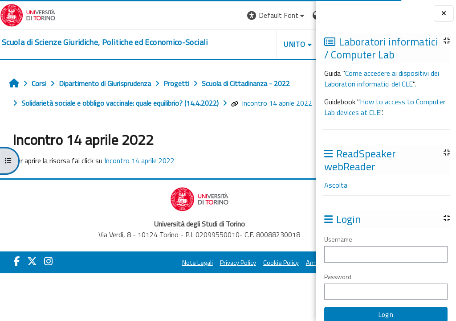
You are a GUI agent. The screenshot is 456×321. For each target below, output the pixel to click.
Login (300, 15)
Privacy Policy (193, 263)
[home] (105, 42)
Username (338, 239)
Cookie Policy (236, 263)
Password (337, 276)
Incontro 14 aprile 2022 (271, 103)
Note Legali (152, 263)
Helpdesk (262, 44)
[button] (193, 15)
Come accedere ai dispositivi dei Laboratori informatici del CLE (381, 78)
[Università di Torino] (28, 14)
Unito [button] (211, 44)
